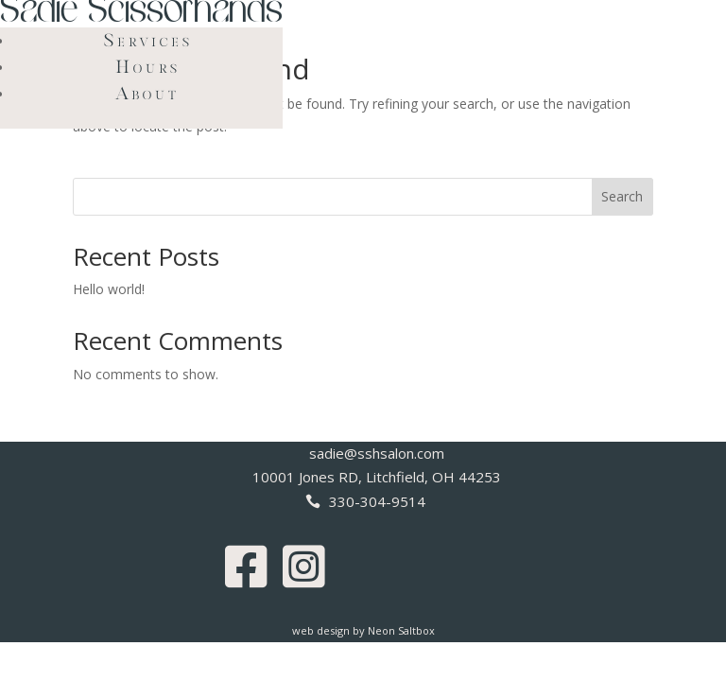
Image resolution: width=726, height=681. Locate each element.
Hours (148, 66)
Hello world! (109, 289)
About (148, 92)
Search (622, 196)
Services (148, 39)
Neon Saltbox (401, 630)
